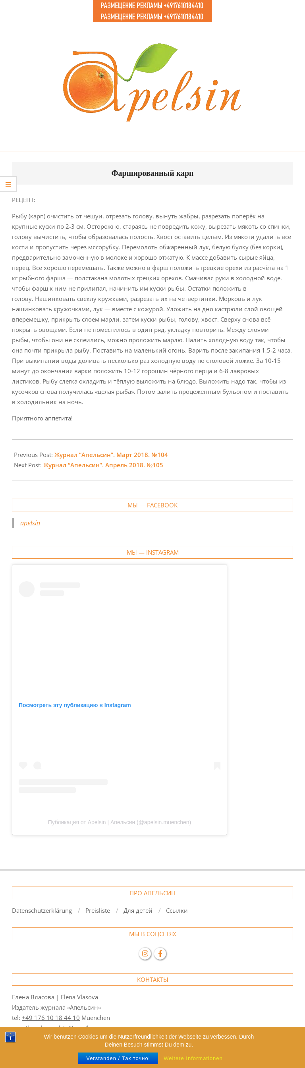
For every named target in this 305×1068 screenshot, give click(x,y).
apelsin (30, 523)
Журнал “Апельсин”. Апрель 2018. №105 (103, 465)
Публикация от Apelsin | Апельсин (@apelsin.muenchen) (119, 822)
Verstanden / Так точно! (118, 1058)
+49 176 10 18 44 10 (51, 1018)
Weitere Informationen (193, 1058)
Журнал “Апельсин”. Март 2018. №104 (111, 455)
